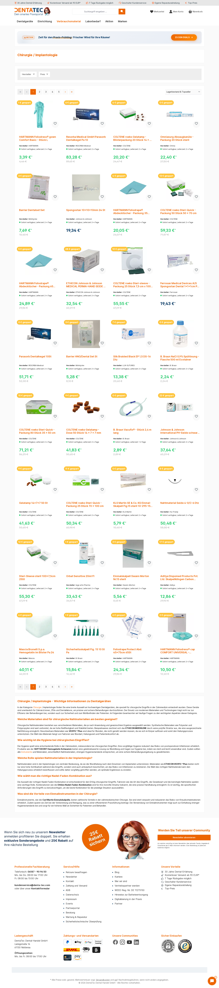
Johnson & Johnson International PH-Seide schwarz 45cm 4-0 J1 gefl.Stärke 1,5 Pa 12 (179, 431)
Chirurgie (37, 707)
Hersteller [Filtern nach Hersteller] (28, 74)
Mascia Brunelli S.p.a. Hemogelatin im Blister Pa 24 (36, 651)
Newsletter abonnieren (184, 837)
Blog (117, 872)
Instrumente (26, 752)
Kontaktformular (40, 888)
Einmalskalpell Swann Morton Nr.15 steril (131, 578)
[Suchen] (122, 11)
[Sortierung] (183, 92)
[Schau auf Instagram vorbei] (122, 942)
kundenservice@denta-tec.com (32, 885)
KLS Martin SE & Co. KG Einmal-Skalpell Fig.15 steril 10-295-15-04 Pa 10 (132, 504)
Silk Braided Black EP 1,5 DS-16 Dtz (132, 358)
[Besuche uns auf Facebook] (115, 942)
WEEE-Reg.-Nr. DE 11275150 (129, 890)
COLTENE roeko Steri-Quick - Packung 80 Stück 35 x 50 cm (37, 431)
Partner (118, 903)
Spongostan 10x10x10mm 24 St (85, 210)
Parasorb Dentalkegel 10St (35, 356)
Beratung (70, 912)
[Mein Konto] (176, 11)
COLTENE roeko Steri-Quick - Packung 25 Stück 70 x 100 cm (85, 504)
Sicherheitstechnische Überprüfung (83, 921)
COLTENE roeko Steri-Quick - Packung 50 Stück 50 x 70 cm (178, 212)
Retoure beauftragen (76, 872)
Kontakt (70, 881)
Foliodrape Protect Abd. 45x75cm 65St (127, 651)
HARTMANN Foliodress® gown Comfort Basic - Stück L (37, 138)
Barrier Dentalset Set (32, 210)
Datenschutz (72, 894)
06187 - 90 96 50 (37, 871)
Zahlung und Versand (76, 885)
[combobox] (95, 11)
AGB (68, 890)
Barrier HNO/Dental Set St (81, 356)
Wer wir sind (121, 881)
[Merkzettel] (157, 11)
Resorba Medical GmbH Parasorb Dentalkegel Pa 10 (86, 138)
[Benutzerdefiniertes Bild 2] (86, 950)
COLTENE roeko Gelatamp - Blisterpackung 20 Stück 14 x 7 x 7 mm (132, 138)
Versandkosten (103, 980)
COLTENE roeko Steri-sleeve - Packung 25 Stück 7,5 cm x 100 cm (132, 285)
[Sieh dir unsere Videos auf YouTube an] (129, 942)
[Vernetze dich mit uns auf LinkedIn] (136, 942)
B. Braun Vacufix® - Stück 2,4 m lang (132, 431)
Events (69, 903)
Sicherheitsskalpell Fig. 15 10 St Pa (85, 651)
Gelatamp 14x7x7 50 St (33, 502)
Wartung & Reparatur (76, 917)
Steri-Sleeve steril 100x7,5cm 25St (37, 578)
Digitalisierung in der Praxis (128, 899)
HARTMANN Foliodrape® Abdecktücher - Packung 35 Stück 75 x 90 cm (130, 212)
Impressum (71, 899)
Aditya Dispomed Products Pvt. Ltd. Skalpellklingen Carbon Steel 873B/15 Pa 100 (179, 578)
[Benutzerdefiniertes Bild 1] (185, 946)
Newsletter (71, 876)
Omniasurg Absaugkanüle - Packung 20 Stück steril (176, 138)
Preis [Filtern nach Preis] (44, 74)
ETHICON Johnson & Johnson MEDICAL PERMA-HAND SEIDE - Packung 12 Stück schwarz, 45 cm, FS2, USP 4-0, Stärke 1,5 (85, 285)
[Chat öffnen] (212, 981)
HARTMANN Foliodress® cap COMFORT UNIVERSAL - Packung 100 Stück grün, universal (177, 651)
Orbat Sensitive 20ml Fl (80, 576)
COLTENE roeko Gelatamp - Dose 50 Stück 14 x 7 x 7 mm (83, 431)
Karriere (118, 876)
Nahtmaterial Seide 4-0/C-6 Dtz (179, 502)
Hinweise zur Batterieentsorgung (131, 894)
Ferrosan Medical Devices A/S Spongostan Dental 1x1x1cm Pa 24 (179, 285)
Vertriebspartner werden (127, 885)
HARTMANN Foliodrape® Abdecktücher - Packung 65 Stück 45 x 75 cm (36, 285)
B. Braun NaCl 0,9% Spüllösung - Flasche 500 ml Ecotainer (179, 358)
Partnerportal (72, 908)
